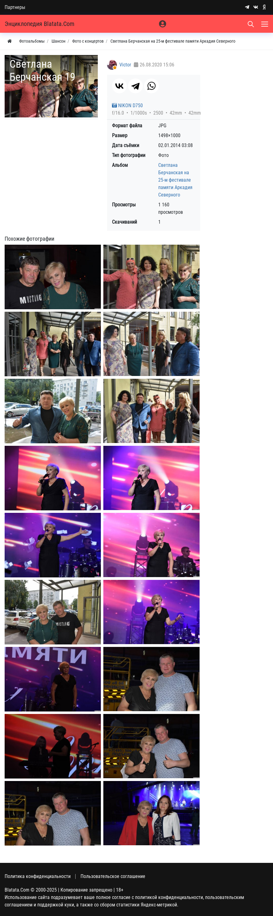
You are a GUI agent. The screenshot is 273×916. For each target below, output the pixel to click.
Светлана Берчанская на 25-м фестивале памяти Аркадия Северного (175, 180)
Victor (125, 65)
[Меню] (265, 24)
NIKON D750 (127, 105)
